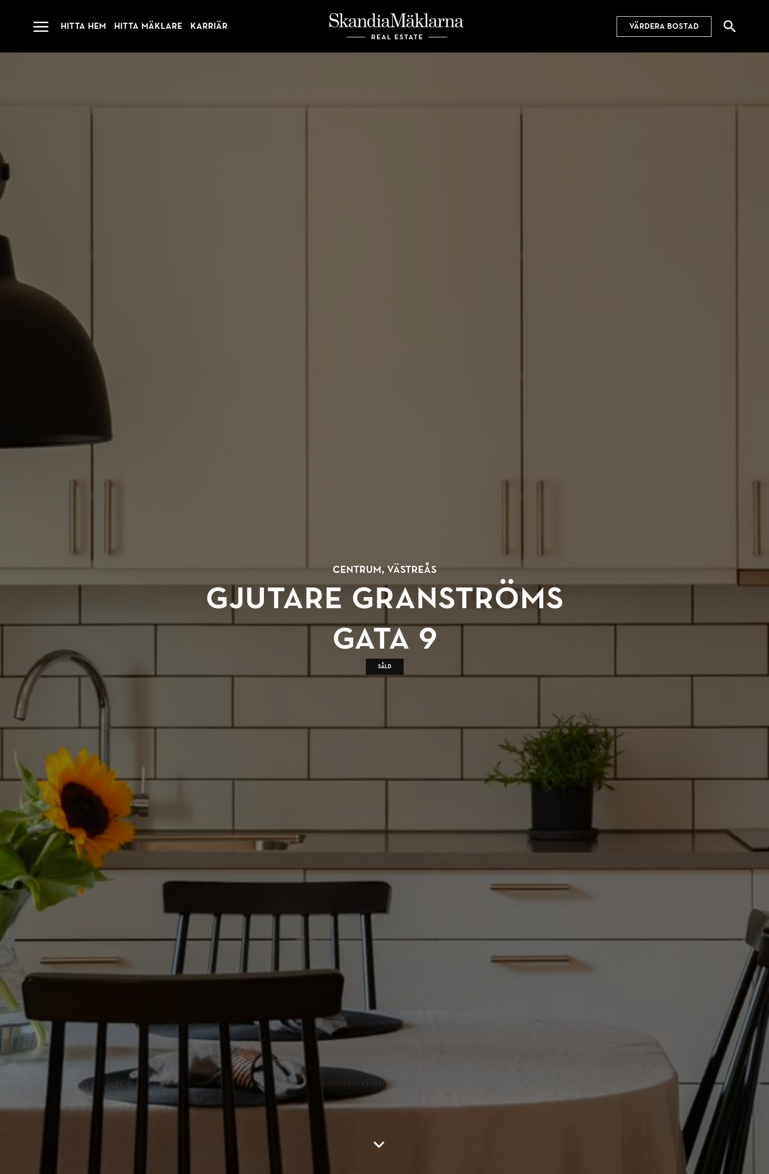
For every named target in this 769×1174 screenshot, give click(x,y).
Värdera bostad (664, 26)
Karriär (209, 26)
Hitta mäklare (148, 26)
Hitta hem (83, 26)
